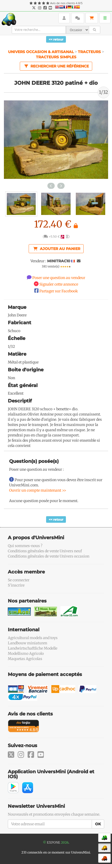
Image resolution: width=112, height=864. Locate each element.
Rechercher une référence (56, 66)
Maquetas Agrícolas (25, 658)
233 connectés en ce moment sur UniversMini (55, 852)
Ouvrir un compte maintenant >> (37, 490)
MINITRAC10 (58, 261)
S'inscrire (16, 585)
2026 (65, 842)
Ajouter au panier (56, 248)
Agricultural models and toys (33, 637)
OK (98, 824)
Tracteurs (89, 51)
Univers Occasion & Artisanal (41, 51)
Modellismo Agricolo (26, 653)
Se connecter (18, 580)
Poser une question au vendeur (58, 277)
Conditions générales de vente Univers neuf (45, 551)
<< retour (56, 39)
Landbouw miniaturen (27, 643)
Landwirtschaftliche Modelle (32, 648)
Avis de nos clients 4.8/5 (66, 3)
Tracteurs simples (56, 57)
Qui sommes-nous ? (25, 545)
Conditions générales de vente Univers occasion (48, 556)
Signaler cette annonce (58, 284)
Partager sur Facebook (58, 291)
